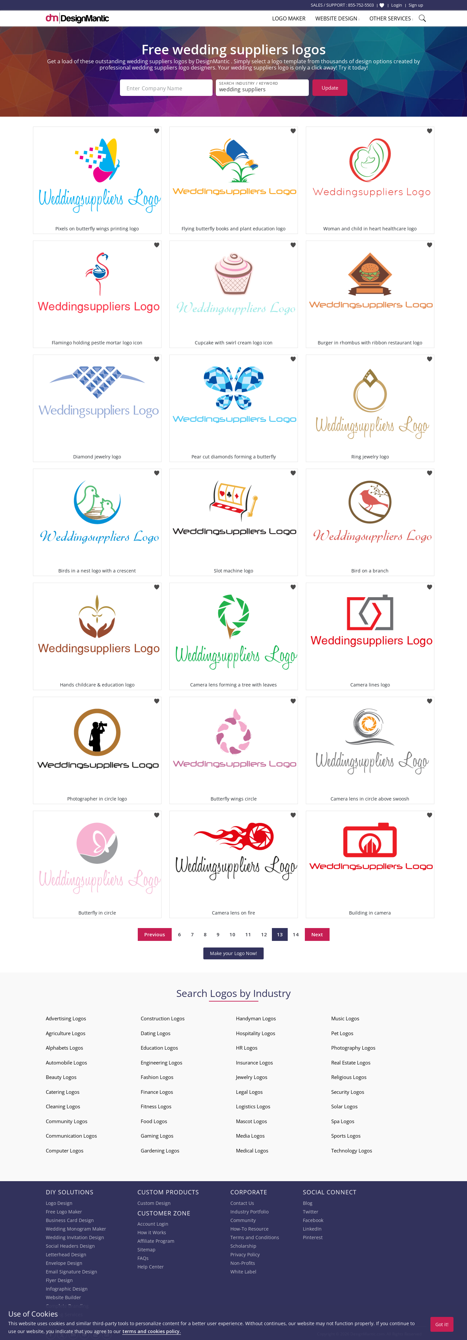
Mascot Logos (251, 1120)
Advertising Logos (66, 1017)
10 (232, 933)
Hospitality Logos (255, 1032)
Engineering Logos (161, 1061)
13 (280, 933)
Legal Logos (249, 1090)
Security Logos (347, 1090)
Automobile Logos (66, 1061)
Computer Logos (64, 1149)
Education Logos (159, 1046)
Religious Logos (348, 1075)
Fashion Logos (157, 1075)
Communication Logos (71, 1134)
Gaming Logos (157, 1134)
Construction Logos (163, 1017)
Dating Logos (155, 1032)
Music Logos (345, 1017)
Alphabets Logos (64, 1046)
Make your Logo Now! (233, 952)
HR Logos (246, 1046)
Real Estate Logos (350, 1061)
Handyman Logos (256, 1017)
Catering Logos (62, 1090)
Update (330, 87)
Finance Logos (157, 1090)
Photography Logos (353, 1046)
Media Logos (250, 1134)
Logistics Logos (253, 1105)
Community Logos (66, 1120)
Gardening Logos (160, 1149)
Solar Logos (344, 1105)
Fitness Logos (156, 1105)
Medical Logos (252, 1149)
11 (248, 933)
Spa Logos (342, 1120)
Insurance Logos (254, 1061)
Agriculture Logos (65, 1032)
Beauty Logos (61, 1075)
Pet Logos (342, 1032)
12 (264, 933)
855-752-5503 (361, 5)
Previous (154, 933)
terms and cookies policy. (151, 1331)
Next (317, 933)
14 (296, 933)
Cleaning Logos (63, 1105)
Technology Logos (351, 1149)
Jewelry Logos (251, 1075)
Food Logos (154, 1120)
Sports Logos (346, 1134)
